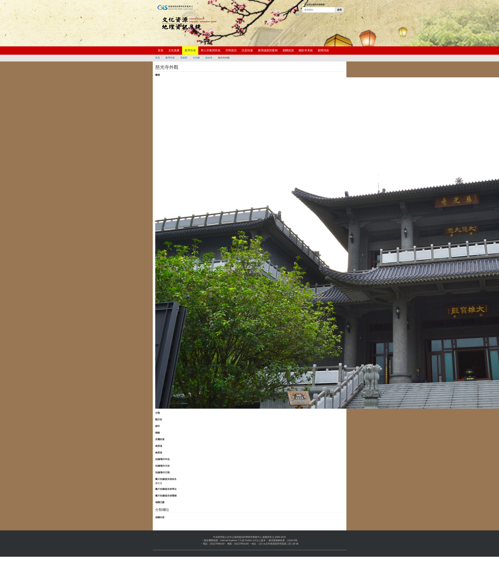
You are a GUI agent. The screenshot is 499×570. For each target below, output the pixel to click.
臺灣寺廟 (190, 50)
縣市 (157, 426)
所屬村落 (160, 439)
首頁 (160, 50)
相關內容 (160, 517)
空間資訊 (231, 50)
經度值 (158, 446)
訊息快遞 (247, 50)
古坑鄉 (196, 57)
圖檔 (157, 75)
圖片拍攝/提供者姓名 (166, 479)
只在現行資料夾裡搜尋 (315, 4)
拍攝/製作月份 (162, 465)
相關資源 (288, 50)
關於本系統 (306, 50)
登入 (297, 14)
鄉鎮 (157, 432)
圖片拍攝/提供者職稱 (166, 495)
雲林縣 (183, 57)
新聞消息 (323, 50)
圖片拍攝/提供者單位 (166, 489)
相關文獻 (160, 502)
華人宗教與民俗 (210, 50)
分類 (157, 412)
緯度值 (158, 452)
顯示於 (158, 419)
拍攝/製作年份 (162, 459)
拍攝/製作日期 (162, 472)
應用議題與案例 (268, 50)
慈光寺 (208, 57)
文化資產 (174, 50)
